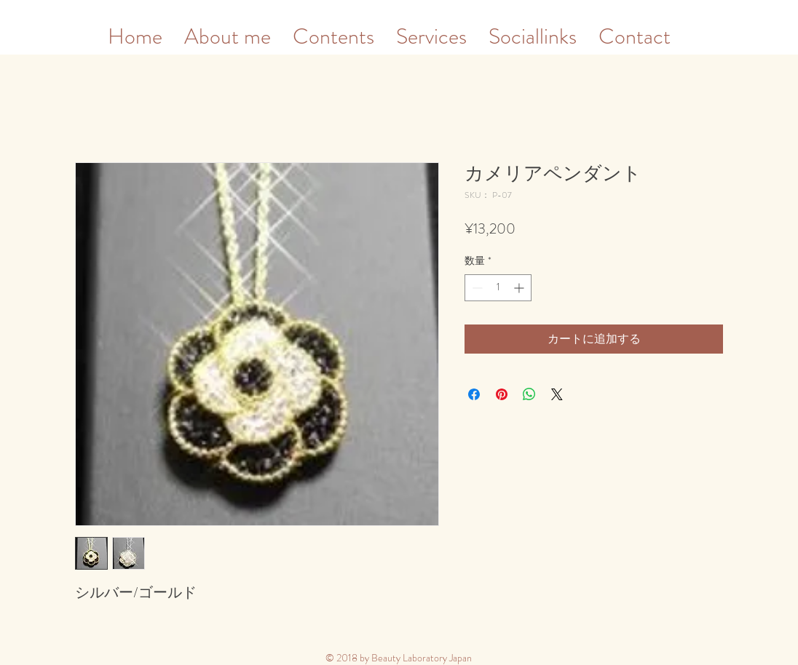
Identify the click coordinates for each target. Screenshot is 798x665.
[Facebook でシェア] (474, 394)
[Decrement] (476, 287)
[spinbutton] (498, 287)
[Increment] (520, 287)
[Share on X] (557, 394)
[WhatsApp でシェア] (529, 394)
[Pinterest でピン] (501, 394)
